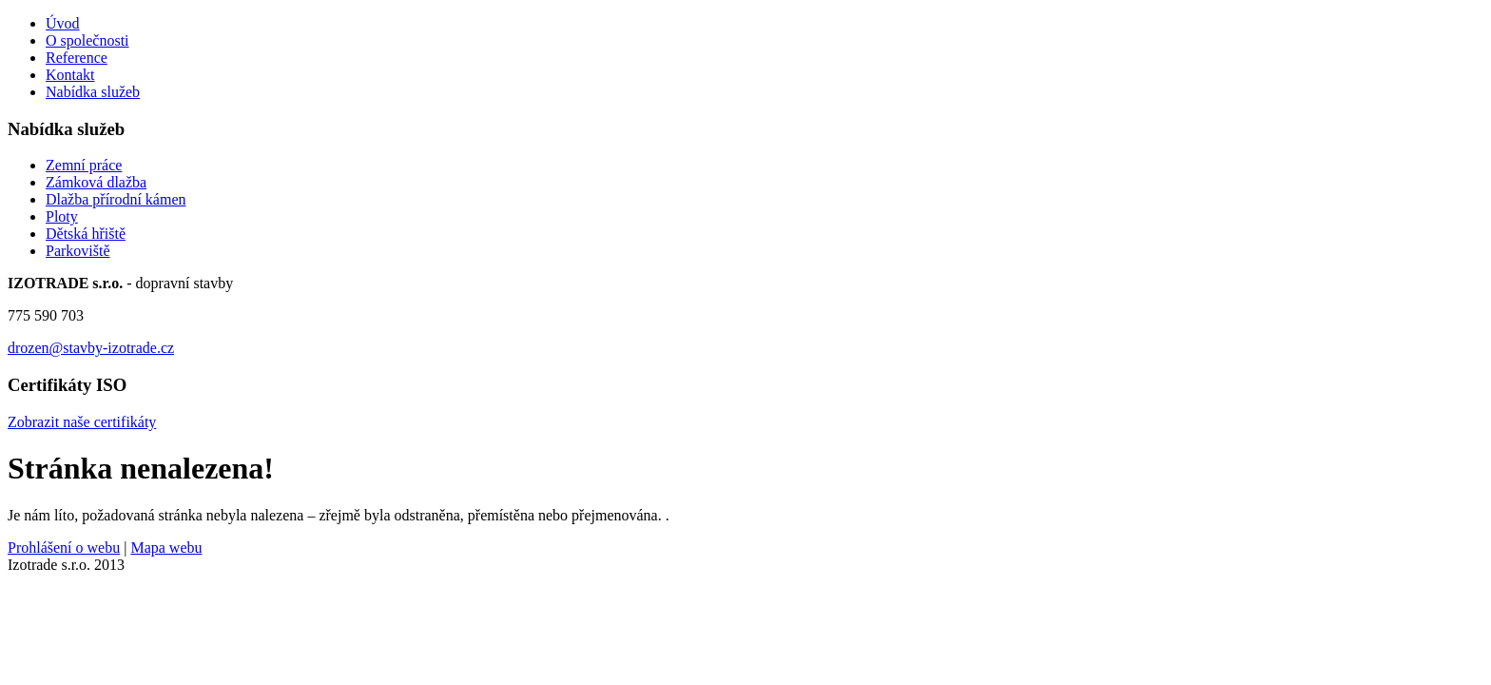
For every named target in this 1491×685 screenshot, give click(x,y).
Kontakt (70, 75)
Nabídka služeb (93, 92)
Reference (76, 57)
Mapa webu (166, 547)
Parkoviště (78, 251)
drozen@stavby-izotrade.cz (91, 348)
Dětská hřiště (86, 233)
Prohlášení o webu (64, 547)
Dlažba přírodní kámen (116, 199)
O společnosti (87, 40)
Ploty (62, 216)
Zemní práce (84, 165)
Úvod (63, 23)
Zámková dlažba (96, 182)
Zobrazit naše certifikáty (82, 422)
